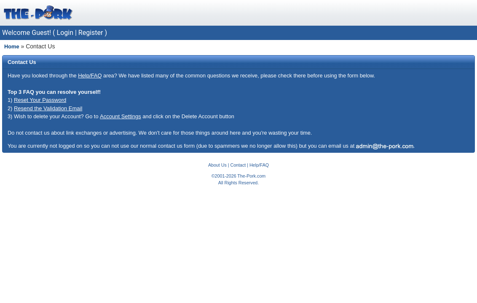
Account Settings (120, 116)
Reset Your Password (40, 100)
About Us (217, 164)
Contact (238, 164)
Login (65, 33)
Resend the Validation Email (48, 108)
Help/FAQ (90, 75)
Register (90, 33)
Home (11, 46)
